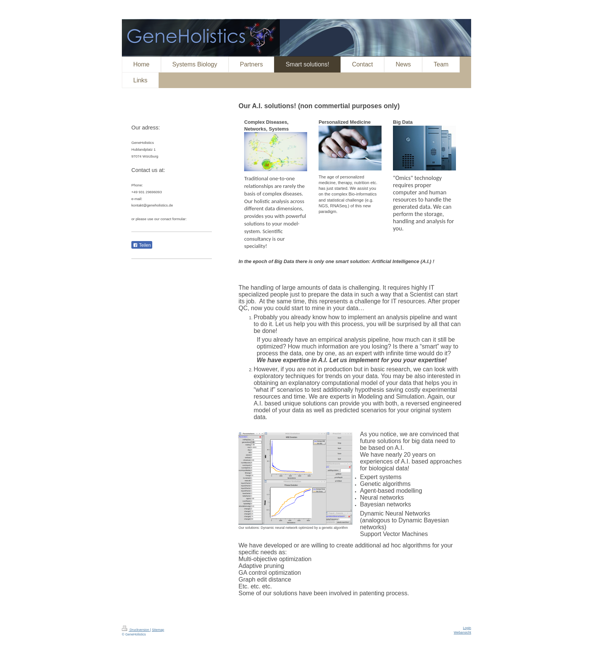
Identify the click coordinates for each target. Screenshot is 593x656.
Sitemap (158, 630)
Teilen (142, 245)
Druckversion (136, 630)
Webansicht (462, 632)
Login (467, 628)
